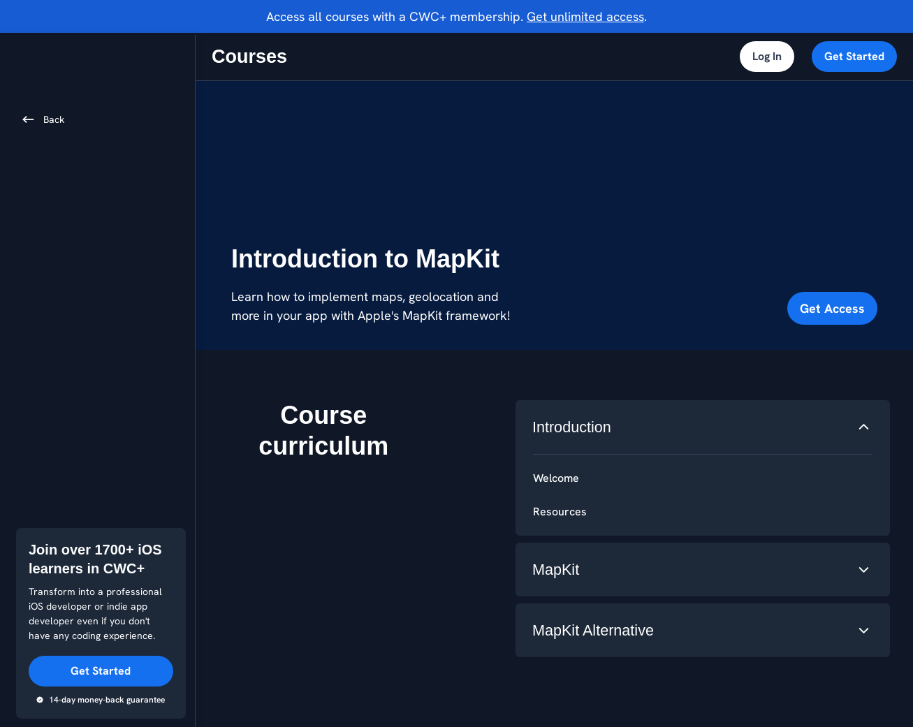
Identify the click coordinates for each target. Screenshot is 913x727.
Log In (767, 56)
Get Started (854, 56)
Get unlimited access (585, 16)
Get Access (832, 308)
